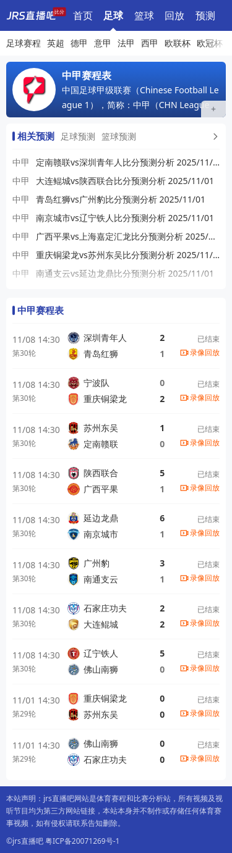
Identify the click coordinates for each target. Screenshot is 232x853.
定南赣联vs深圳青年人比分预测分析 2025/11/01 (128, 162)
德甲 (79, 43)
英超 (55, 43)
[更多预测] (214, 136)
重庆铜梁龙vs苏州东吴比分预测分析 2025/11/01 (128, 255)
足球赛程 (113, 16)
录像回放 (205, 352)
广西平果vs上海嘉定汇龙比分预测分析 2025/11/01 (128, 236)
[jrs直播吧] (31, 15)
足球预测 (78, 136)
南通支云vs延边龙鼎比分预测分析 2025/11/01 (125, 273)
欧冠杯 (210, 43)
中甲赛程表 (40, 310)
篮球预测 (118, 136)
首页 (83, 15)
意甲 (102, 43)
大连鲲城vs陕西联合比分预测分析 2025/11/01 (125, 181)
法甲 (126, 43)
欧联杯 (178, 43)
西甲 (149, 43)
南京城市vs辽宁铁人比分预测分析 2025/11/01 (125, 218)
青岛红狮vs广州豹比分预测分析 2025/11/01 (120, 199)
